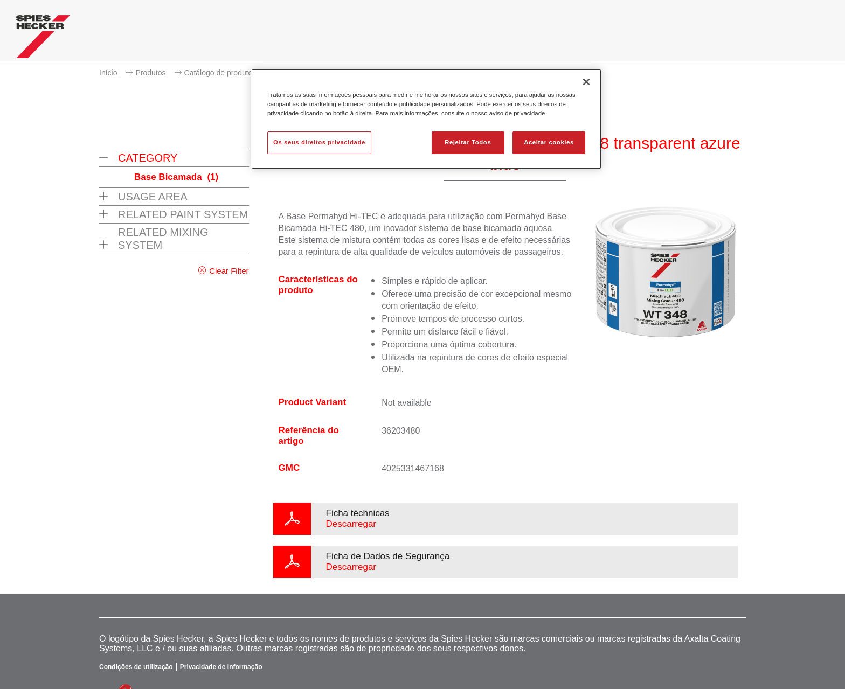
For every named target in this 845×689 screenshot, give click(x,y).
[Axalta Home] (43, 39)
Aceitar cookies (549, 142)
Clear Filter (228, 270)
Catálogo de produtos (220, 72)
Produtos (150, 72)
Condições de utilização (136, 667)
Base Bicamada (176, 177)
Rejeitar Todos (468, 142)
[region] (426, 119)
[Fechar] (586, 82)
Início (108, 72)
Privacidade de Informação (221, 667)
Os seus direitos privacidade (319, 142)
